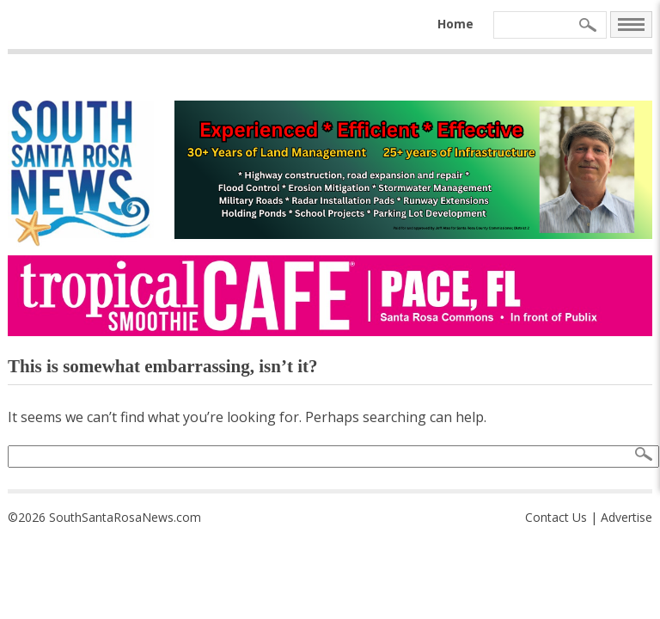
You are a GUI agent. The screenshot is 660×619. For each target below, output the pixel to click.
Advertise (626, 517)
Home (455, 23)
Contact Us (556, 517)
